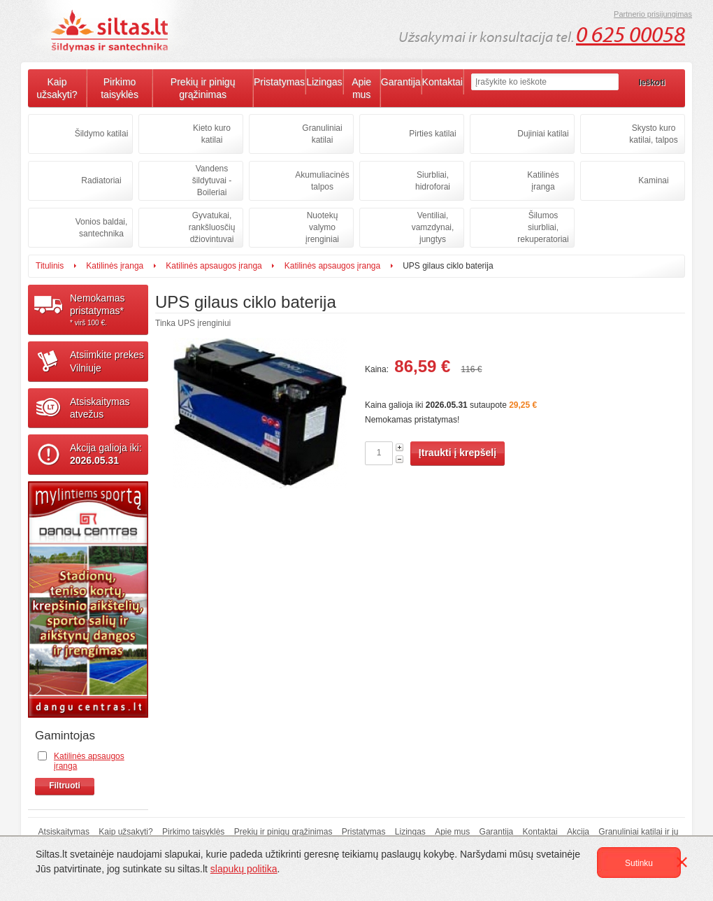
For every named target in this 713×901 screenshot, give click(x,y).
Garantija (401, 81)
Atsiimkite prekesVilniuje (107, 361)
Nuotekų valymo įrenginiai (322, 227)
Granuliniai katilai (322, 134)
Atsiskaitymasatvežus (100, 408)
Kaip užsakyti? (56, 88)
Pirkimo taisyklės (119, 88)
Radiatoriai (101, 180)
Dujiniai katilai (542, 134)
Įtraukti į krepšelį (457, 452)
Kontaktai (442, 81)
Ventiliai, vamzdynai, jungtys (433, 227)
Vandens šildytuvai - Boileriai (212, 180)
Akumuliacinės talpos (322, 181)
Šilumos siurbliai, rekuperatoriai (542, 227)
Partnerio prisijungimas (653, 14)
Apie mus (361, 88)
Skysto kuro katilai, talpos (653, 134)
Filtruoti (64, 785)
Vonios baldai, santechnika (101, 228)
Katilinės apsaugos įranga (213, 266)
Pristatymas (279, 81)
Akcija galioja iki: (106, 454)
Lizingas (324, 81)
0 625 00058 (630, 35)
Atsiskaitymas (63, 832)
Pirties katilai (432, 134)
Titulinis (50, 266)
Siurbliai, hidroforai (432, 181)
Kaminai (653, 180)
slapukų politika (244, 868)
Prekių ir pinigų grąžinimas (203, 88)
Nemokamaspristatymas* (109, 309)
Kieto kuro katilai (212, 134)
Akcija (578, 832)
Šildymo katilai (102, 134)
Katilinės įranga (543, 181)
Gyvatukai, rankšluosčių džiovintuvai (212, 227)
